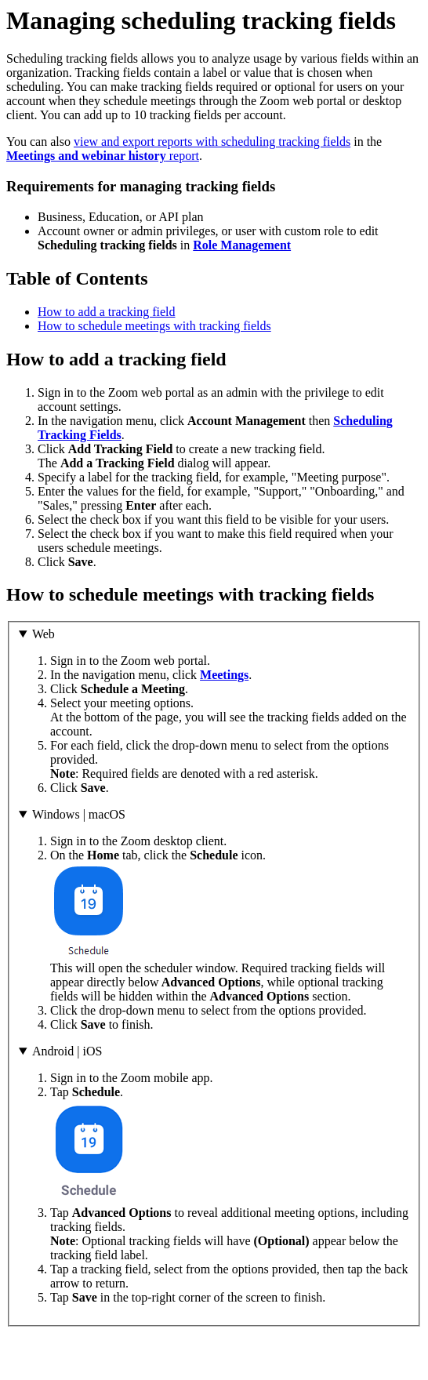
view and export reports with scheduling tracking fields (212, 141)
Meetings (224, 674)
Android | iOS (67, 1051)
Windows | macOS (78, 814)
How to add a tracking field (107, 311)
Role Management (242, 245)
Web (43, 634)
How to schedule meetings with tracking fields (154, 325)
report (102, 155)
